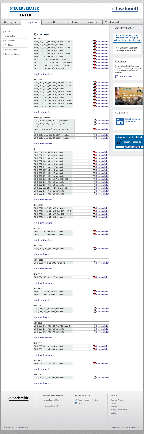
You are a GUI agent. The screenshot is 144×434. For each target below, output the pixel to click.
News (7, 31)
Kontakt (114, 403)
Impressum (116, 427)
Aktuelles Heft (11, 49)
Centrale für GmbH (51, 406)
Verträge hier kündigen (119, 410)
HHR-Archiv (10, 36)
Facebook (81, 403)
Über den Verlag (117, 400)
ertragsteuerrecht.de (51, 400)
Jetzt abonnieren (126, 76)
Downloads (10, 40)
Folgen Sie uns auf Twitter (88, 400)
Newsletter (115, 406)
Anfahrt (114, 413)
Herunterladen (102, 41)
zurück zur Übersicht (43, 74)
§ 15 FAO (9, 45)
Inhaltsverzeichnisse (13, 54)
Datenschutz (135, 427)
